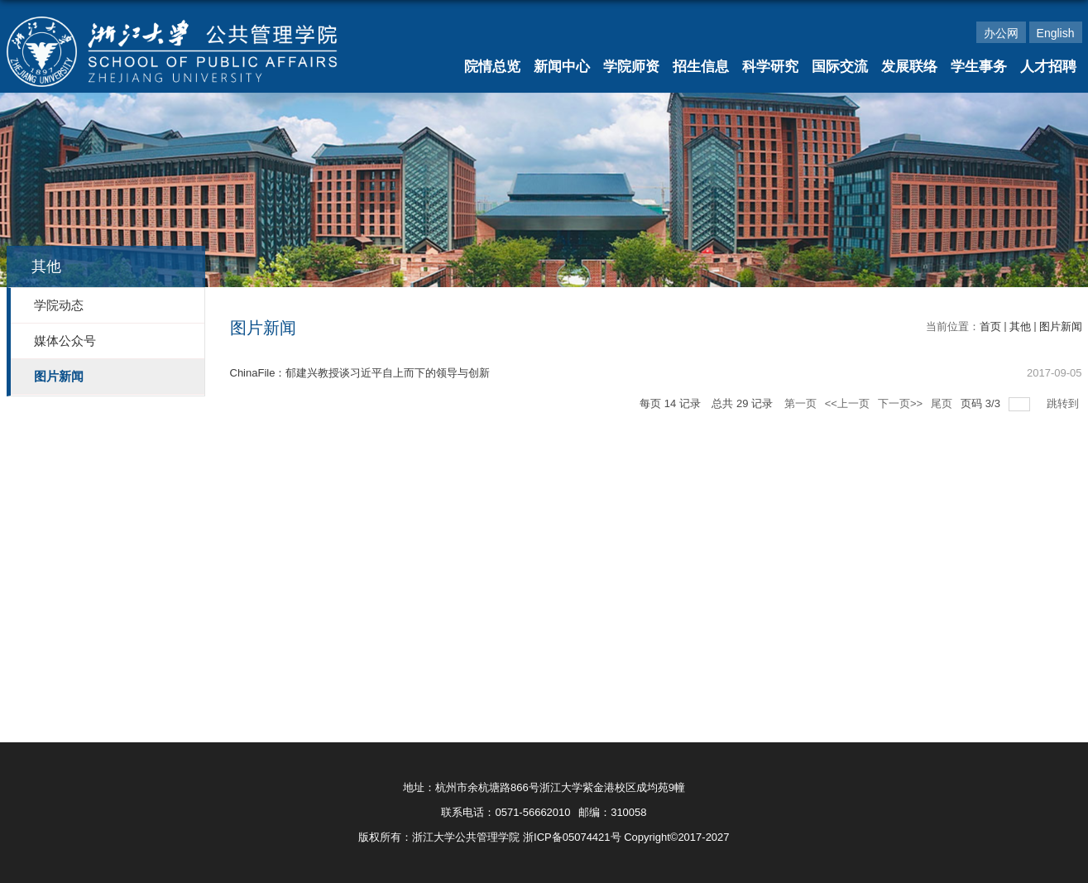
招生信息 (701, 66)
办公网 (1001, 33)
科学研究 (770, 66)
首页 (990, 326)
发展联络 (909, 66)
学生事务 (979, 66)
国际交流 (840, 66)
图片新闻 (1060, 326)
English (1056, 33)
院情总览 (492, 66)
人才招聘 (1048, 66)
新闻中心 (562, 66)
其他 (1020, 326)
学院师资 (631, 66)
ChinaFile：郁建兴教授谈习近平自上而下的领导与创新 (360, 373)
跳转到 (1064, 403)
